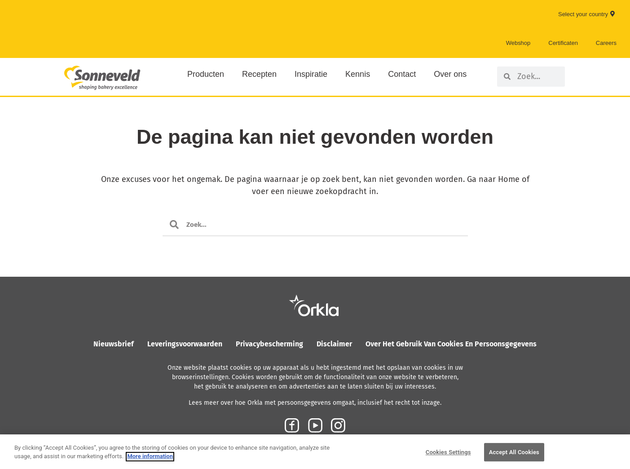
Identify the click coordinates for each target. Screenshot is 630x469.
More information (150, 465)
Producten (205, 74)
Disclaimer (334, 344)
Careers (606, 43)
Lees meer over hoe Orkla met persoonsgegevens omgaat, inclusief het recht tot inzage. (315, 403)
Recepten (259, 74)
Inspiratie (311, 74)
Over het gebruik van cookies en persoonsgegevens (451, 344)
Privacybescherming (269, 344)
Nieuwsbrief (113, 344)
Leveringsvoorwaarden (184, 344)
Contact (402, 74)
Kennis (357, 74)
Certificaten (563, 43)
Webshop (518, 43)
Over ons (450, 74)
